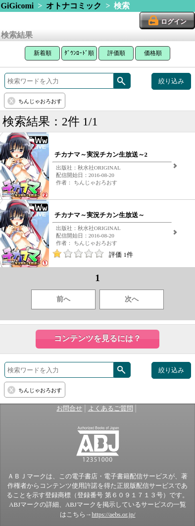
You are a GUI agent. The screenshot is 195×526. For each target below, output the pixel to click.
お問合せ (69, 408)
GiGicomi (17, 5)
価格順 (153, 53)
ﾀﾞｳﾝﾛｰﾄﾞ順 (79, 53)
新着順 (42, 53)
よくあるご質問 (110, 408)
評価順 (116, 53)
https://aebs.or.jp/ (113, 514)
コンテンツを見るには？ (97, 338)
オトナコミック (73, 5)
